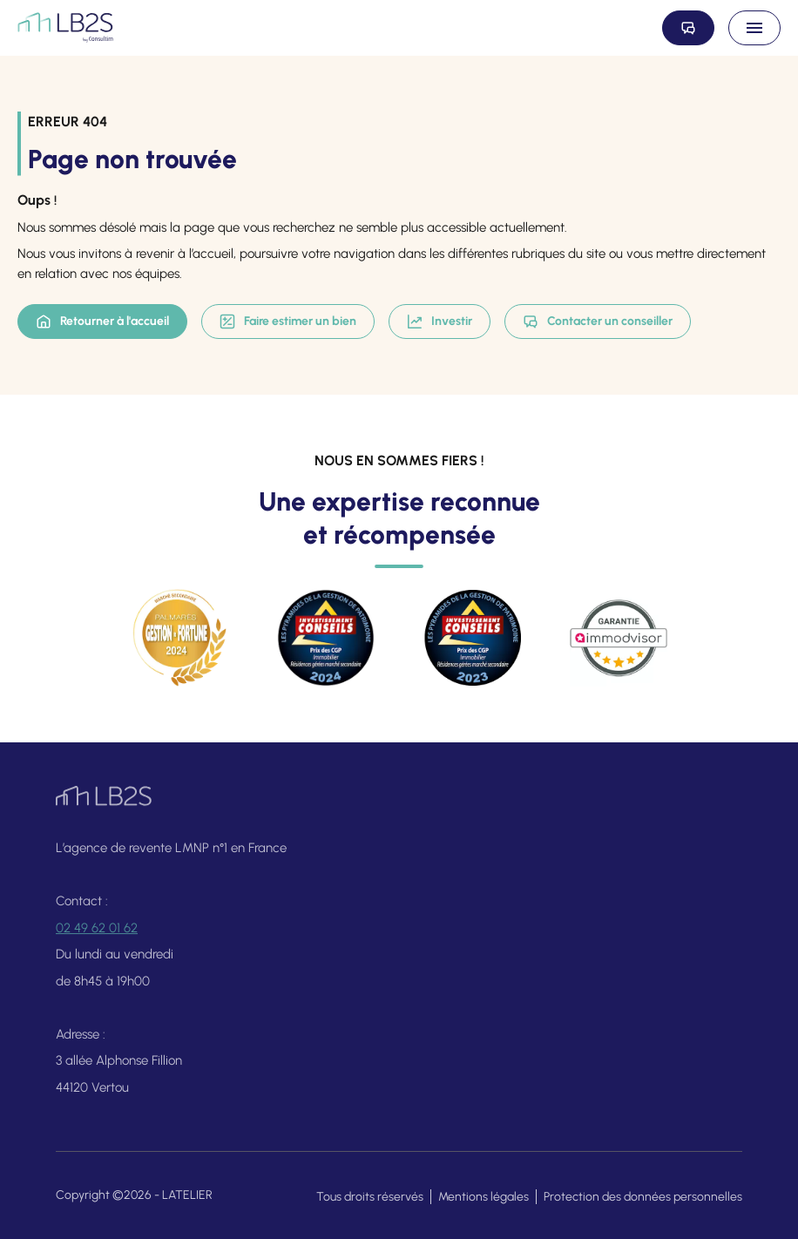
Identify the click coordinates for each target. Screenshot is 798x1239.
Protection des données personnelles (643, 1196)
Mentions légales (483, 1196)
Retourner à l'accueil (102, 321)
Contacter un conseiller (598, 321)
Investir (439, 321)
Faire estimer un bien (288, 321)
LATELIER (187, 1195)
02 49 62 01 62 (97, 936)
